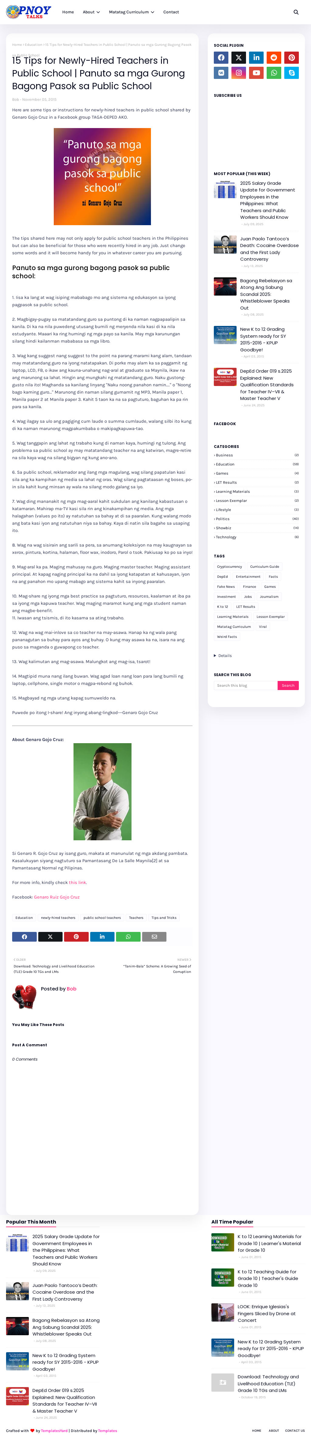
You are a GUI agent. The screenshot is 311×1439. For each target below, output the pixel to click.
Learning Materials (257, 491)
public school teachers (102, 918)
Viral (263, 627)
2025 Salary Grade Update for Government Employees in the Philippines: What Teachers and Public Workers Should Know (267, 200)
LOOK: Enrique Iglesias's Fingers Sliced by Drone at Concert (267, 1313)
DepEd (222, 576)
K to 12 (222, 606)
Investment (226, 596)
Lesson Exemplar (257, 500)
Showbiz (257, 528)
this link (77, 882)
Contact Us (295, 1431)
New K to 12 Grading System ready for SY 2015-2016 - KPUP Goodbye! (263, 339)
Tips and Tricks (164, 918)
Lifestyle (257, 509)
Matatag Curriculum (234, 627)
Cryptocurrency (229, 566)
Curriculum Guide (264, 566)
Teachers (136, 918)
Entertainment (248, 576)
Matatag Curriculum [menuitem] (129, 12)
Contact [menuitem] (171, 12)
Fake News (226, 586)
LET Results (257, 482)
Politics (257, 518)
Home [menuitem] (68, 12)
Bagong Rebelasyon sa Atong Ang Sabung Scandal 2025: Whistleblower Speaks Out (266, 294)
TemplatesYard (54, 1430)
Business (257, 455)
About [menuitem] (88, 12)
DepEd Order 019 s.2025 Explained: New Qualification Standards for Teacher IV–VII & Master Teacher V (267, 384)
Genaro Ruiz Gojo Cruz (57, 897)
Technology (257, 537)
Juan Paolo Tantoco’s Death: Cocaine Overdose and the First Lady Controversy (269, 248)
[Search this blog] (246, 685)
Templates (107, 1430)
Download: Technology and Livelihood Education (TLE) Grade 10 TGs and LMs (268, 1383)
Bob (15, 99)
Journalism (269, 596)
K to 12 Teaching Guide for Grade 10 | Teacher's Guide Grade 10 (268, 1278)
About (274, 1431)
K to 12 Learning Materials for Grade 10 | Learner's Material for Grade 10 (270, 1243)
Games (257, 473)
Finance (249, 586)
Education (33, 44)
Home (17, 44)
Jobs (248, 596)
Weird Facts (227, 637)
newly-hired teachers (58, 918)
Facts (273, 576)
